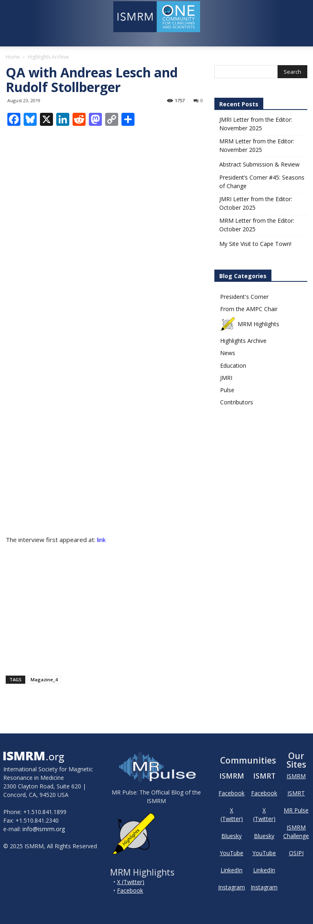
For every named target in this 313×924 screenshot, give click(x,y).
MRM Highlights (249, 324)
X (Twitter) (130, 882)
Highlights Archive (243, 341)
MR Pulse (296, 810)
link (102, 540)
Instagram (231, 887)
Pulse (227, 390)
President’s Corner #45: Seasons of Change (261, 181)
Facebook (130, 890)
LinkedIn (231, 870)
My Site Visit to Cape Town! (255, 244)
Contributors (236, 402)
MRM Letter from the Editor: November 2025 (256, 145)
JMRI (226, 378)
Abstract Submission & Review (259, 164)
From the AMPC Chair (249, 309)
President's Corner (244, 297)
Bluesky (231, 836)
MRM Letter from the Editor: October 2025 (256, 225)
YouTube (231, 853)
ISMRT (296, 793)
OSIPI (296, 853)
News (227, 353)
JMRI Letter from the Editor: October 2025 (255, 203)
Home (13, 56)
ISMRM (296, 776)
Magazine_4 (44, 679)
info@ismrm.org (43, 829)
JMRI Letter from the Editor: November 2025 (255, 124)
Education (233, 365)
